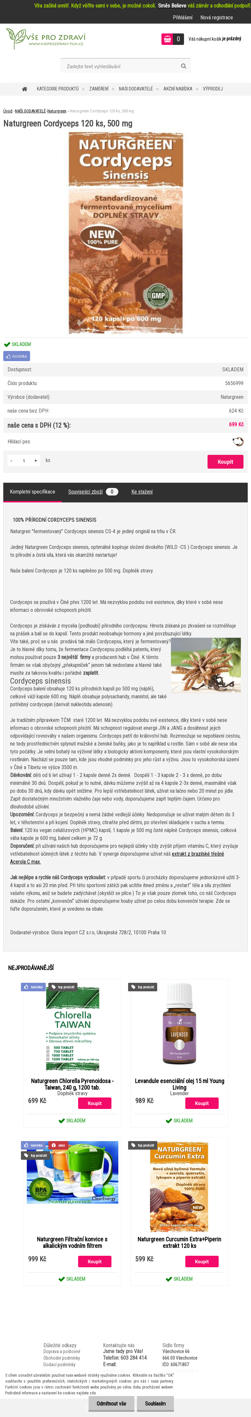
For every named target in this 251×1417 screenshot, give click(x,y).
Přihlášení (182, 17)
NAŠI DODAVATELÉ (136, 88)
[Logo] (45, 40)
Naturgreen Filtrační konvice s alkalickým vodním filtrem (72, 1242)
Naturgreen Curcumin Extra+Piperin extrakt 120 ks (179, 1242)
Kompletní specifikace (32, 492)
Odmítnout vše (111, 1404)
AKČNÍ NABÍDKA (177, 88)
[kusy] (24, 460)
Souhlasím (155, 1404)
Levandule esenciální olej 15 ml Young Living (179, 1084)
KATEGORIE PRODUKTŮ (58, 88)
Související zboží (93, 492)
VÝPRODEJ (213, 88)
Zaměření (99, 88)
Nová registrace (216, 17)
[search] (183, 66)
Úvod (7, 110)
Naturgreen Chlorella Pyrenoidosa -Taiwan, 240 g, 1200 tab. (72, 1084)
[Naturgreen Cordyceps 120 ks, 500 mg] (125, 130)
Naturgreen (56, 110)
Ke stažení (142, 492)
